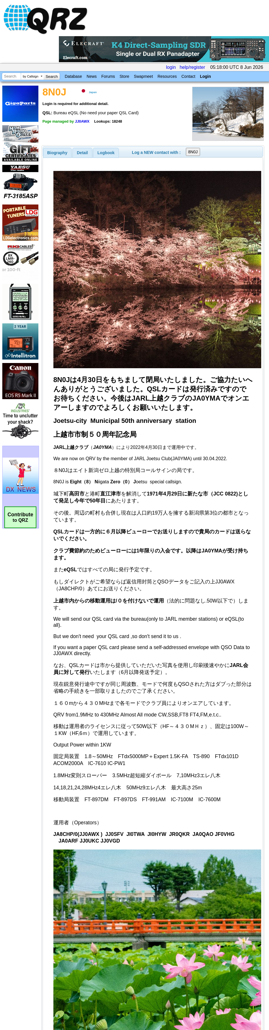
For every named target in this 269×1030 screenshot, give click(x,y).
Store (124, 76)
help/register (192, 67)
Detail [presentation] (82, 152)
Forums (108, 76)
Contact (188, 76)
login (171, 67)
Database (73, 76)
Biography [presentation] (57, 152)
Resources (167, 76)
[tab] (57, 153)
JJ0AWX (82, 121)
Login (205, 76)
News (92, 76)
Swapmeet (143, 76)
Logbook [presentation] (106, 152)
